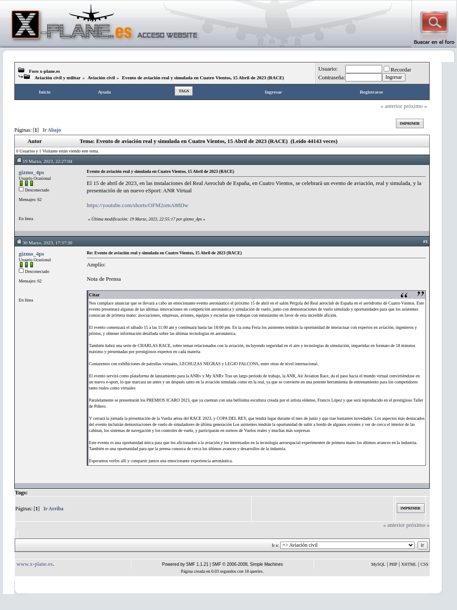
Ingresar (273, 91)
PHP (393, 564)
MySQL (378, 564)
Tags (183, 91)
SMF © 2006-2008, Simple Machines (247, 564)
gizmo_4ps (31, 172)
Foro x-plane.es (44, 71)
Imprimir (410, 123)
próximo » (415, 106)
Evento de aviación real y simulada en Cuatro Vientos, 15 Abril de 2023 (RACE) (203, 77)
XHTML (409, 564)
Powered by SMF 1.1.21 (185, 564)
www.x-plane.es (34, 564)
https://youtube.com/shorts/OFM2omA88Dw (137, 205)
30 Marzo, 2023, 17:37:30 (44, 242)
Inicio (45, 91)
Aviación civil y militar (58, 77)
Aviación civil (101, 77)
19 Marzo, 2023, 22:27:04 (44, 161)
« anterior (391, 106)
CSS (424, 564)
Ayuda (104, 91)
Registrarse (371, 91)
